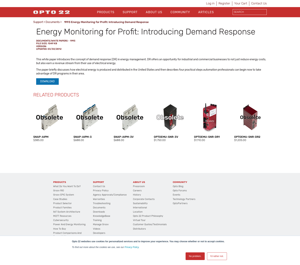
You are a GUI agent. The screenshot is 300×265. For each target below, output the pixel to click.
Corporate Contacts (144, 199)
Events (176, 194)
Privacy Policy (132, 247)
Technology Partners (184, 199)
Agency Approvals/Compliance (110, 194)
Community (180, 12)
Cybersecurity (61, 220)
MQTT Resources (62, 216)
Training (97, 220)
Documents (53, 22)
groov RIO (58, 190)
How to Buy (59, 228)
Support (130, 12)
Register (224, 3)
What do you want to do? (67, 186)
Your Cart (240, 3)
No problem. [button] (195, 256)
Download (47, 81)
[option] (49, 121)
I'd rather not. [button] (217, 256)
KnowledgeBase (101, 216)
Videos (96, 228)
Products (105, 12)
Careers (137, 190)
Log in (210, 3)
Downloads (99, 211)
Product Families (62, 207)
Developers (99, 233)
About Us (154, 12)
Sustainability (140, 203)
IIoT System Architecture (66, 211)
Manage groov (101, 224)
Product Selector (62, 203)
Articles (206, 12)
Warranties (99, 199)
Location (138, 211)
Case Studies (60, 199)
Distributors (139, 228)
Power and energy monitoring (69, 224)
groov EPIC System (63, 194)
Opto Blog (178, 186)
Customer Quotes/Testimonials (150, 224)
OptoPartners (180, 203)
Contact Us (259, 3)
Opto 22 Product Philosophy (148, 216)
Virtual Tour (139, 220)
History (137, 194)
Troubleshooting (101, 203)
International (140, 207)
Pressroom (139, 186)
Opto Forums (180, 190)
